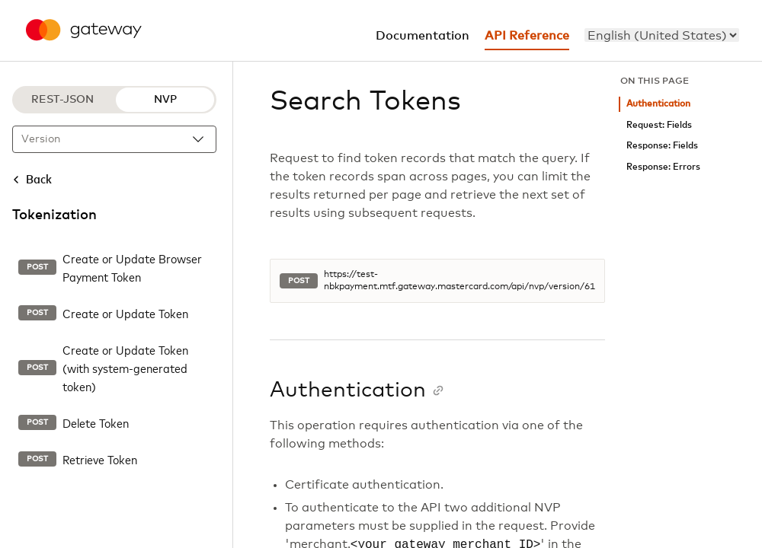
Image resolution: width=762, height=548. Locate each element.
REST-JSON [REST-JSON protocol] (62, 99)
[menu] (661, 35)
